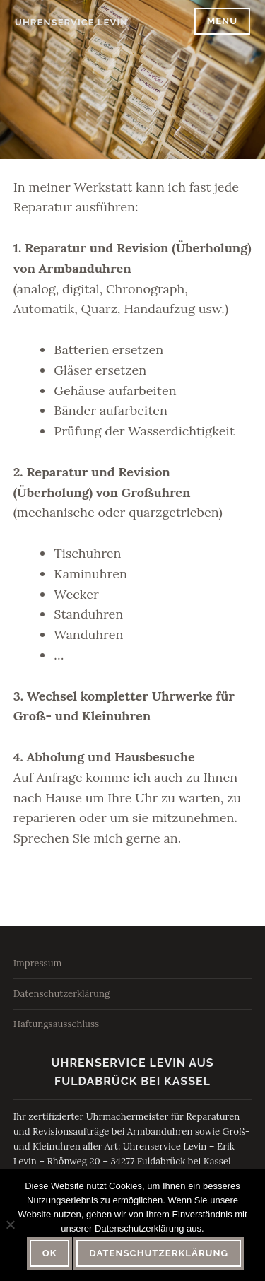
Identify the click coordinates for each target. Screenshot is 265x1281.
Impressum (37, 963)
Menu (222, 21)
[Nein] (10, 1224)
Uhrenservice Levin (71, 22)
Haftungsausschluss (56, 1024)
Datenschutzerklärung (61, 994)
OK (49, 1253)
